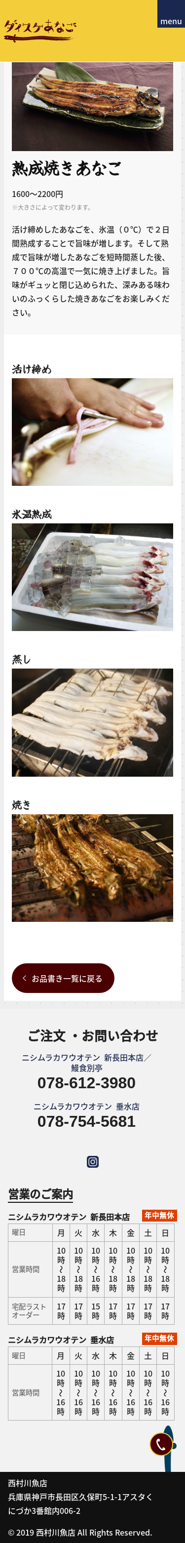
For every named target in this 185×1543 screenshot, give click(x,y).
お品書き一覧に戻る (67, 978)
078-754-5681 (86, 1121)
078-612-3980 (86, 1083)
